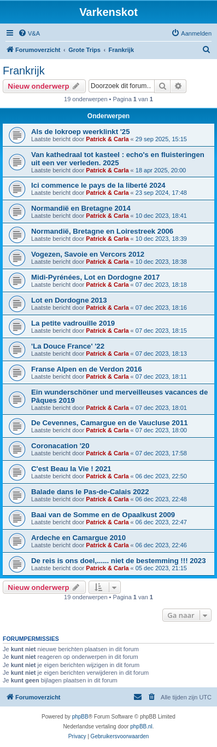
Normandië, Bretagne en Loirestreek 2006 (102, 231)
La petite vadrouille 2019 (73, 323)
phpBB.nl (141, 726)
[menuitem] (29, 33)
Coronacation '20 (60, 446)
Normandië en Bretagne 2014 (81, 208)
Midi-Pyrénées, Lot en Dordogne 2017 (95, 277)
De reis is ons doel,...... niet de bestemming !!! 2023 (118, 561)
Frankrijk (24, 71)
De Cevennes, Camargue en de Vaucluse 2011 (109, 423)
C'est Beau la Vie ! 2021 (71, 469)
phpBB (80, 717)
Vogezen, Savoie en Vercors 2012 (87, 254)
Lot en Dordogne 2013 (69, 300)
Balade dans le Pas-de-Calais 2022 (90, 492)
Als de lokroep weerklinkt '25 (80, 132)
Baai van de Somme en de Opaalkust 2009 (103, 515)
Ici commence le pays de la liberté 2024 (98, 185)
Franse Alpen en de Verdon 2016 (86, 369)
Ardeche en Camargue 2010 (78, 538)
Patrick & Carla (107, 139)
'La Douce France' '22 (67, 346)
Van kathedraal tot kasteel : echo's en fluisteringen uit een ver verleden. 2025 (117, 158)
